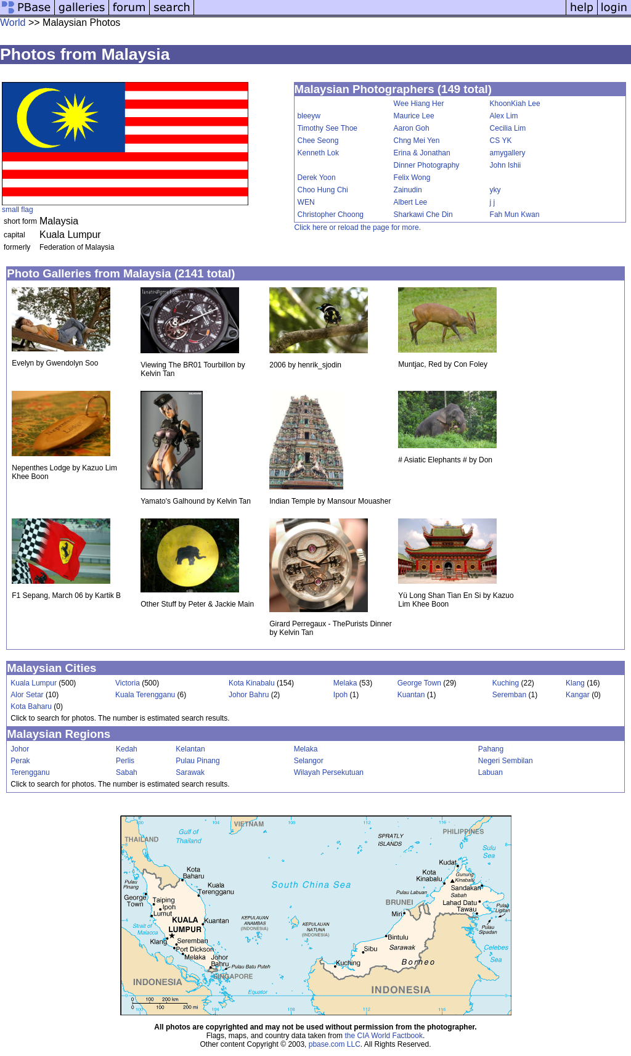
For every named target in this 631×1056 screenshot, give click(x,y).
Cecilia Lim (508, 128)
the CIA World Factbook (383, 1035)
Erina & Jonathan (422, 153)
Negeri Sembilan (505, 760)
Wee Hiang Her (419, 103)
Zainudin (408, 190)
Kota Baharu (31, 706)
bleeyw (309, 116)
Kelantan (190, 749)
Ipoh (340, 694)
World (13, 22)
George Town (419, 683)
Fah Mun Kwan (515, 214)
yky (495, 190)
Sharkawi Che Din (423, 214)
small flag (17, 209)
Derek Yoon (317, 177)
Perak (20, 760)
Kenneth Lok (318, 153)
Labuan (490, 772)
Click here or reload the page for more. (358, 227)
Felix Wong (412, 177)
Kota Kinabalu (252, 683)
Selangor (309, 760)
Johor (19, 749)
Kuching (505, 683)
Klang (575, 683)
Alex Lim (504, 116)
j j (492, 202)
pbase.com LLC (334, 1044)
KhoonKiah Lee (515, 103)
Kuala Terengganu (145, 694)
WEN (306, 202)
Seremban (509, 694)
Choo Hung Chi (323, 190)
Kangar (578, 694)
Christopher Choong (331, 214)
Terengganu (29, 772)
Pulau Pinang (197, 760)
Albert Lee (411, 202)
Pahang (490, 749)
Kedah (126, 749)
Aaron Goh (411, 128)
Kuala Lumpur (33, 683)
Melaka (345, 683)
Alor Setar (26, 694)
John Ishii (505, 165)
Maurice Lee (414, 116)
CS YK (501, 140)
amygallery (508, 153)
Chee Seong (318, 140)
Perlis (125, 760)
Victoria (127, 683)
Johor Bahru (249, 694)
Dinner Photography (427, 165)
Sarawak (190, 772)
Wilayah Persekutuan (329, 772)
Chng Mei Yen (417, 140)
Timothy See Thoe (327, 128)
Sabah (126, 772)
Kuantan (411, 694)
